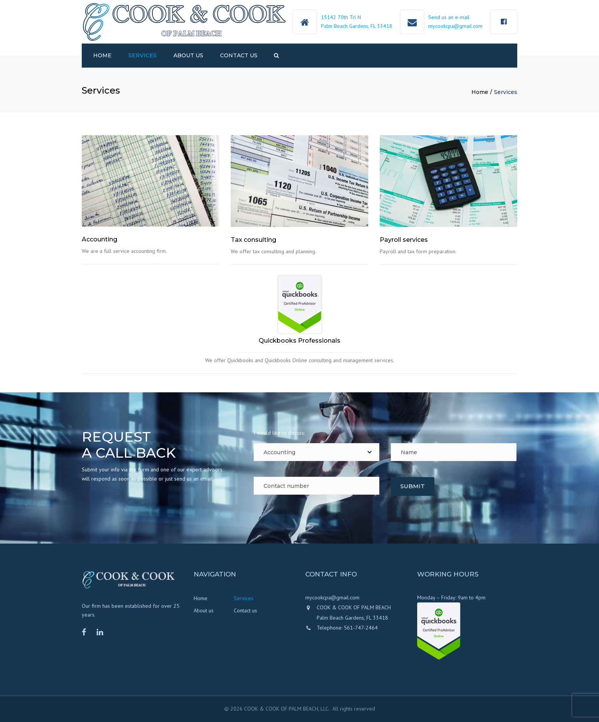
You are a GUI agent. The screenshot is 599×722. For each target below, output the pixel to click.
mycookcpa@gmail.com (455, 26)
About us (188, 55)
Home (102, 55)
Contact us (238, 55)
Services (142, 55)
